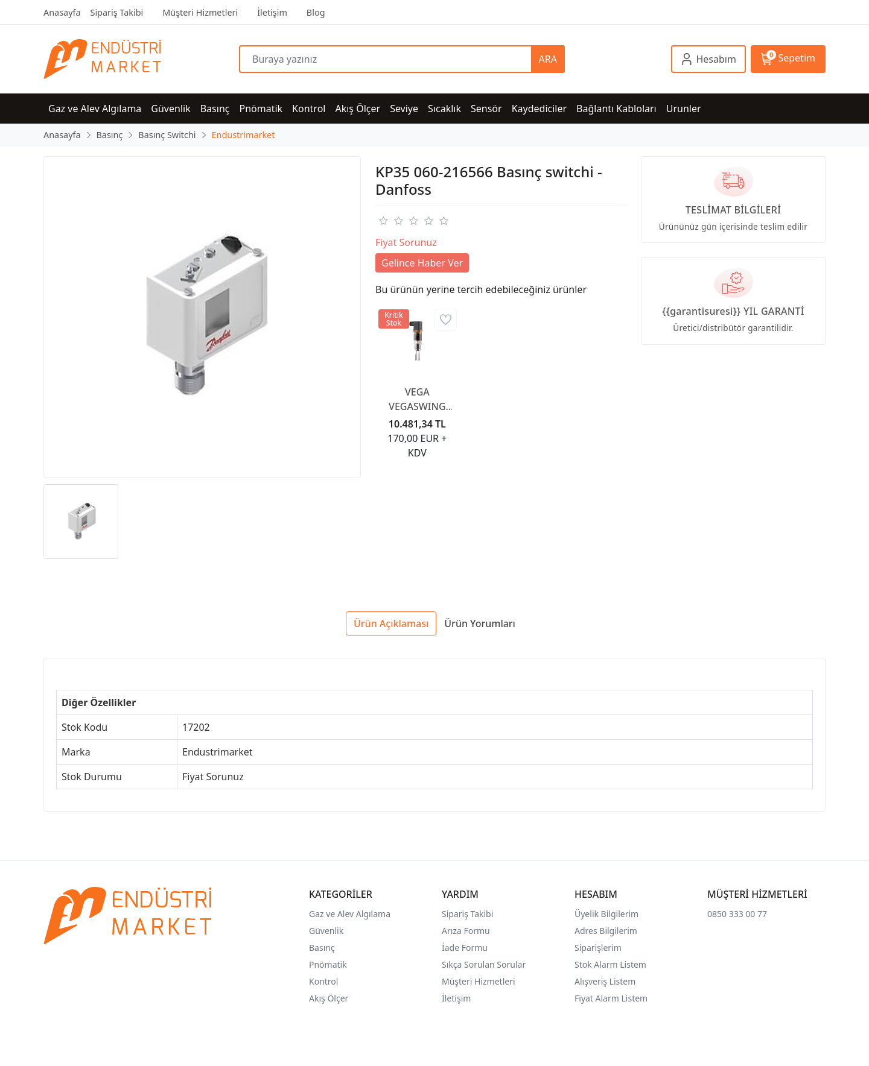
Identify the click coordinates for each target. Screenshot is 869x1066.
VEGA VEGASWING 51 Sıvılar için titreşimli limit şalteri (417, 399)
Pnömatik (328, 964)
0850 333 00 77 (737, 913)
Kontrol (323, 981)
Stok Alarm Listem (610, 964)
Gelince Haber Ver (422, 263)
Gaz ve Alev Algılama (349, 913)
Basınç (322, 947)
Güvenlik (326, 930)
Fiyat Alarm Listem (611, 998)
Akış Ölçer (328, 998)
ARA (548, 59)
